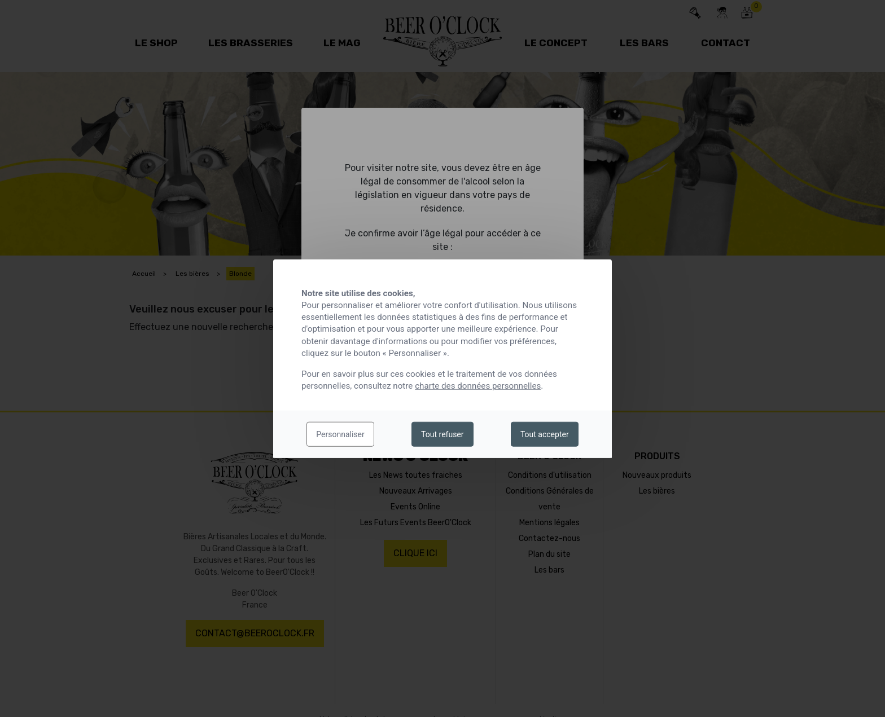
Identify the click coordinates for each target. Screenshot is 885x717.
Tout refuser (442, 434)
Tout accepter (544, 434)
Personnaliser (340, 434)
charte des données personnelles (478, 386)
